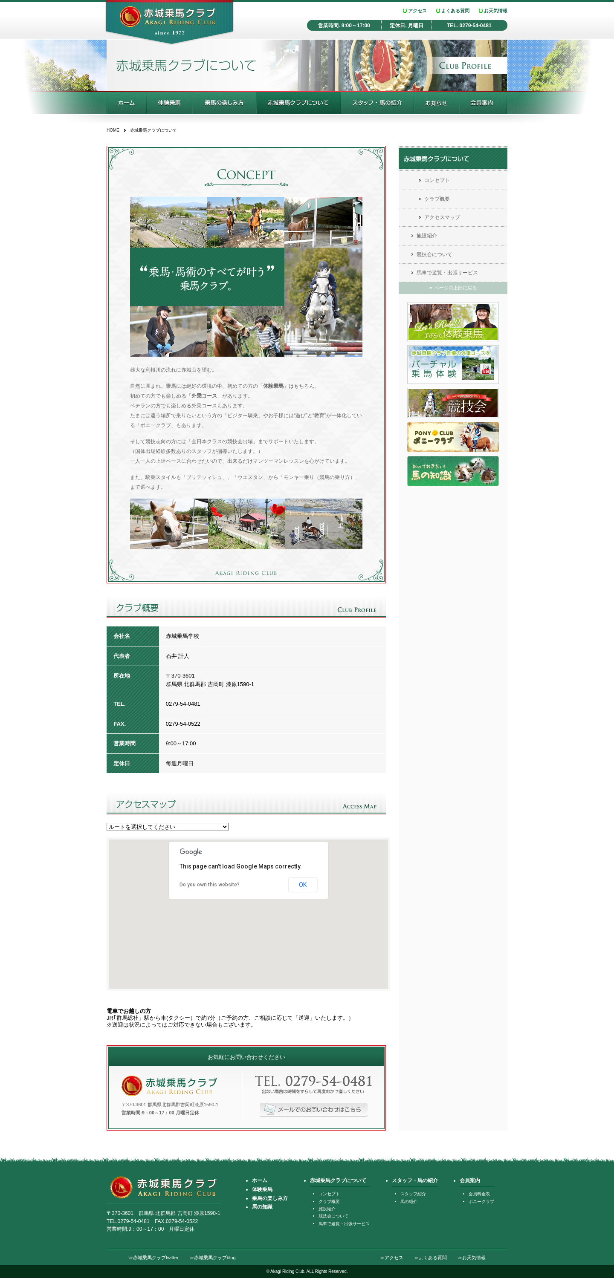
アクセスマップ (442, 217)
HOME (113, 130)
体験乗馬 (262, 1189)
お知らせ (436, 102)
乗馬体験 (169, 102)
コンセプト (437, 180)
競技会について (434, 254)
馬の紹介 (408, 1201)
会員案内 (483, 102)
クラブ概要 (437, 199)
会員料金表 (479, 1193)
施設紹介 (427, 236)
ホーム (127, 102)
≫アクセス (391, 1257)
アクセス (417, 10)
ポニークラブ (481, 1201)
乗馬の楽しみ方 (224, 102)
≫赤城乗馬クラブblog (212, 1257)
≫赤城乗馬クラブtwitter (153, 1257)
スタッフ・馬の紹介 (377, 102)
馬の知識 (262, 1207)
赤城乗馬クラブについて (298, 102)
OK (303, 884)
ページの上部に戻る (455, 287)
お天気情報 (495, 10)
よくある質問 (455, 10)
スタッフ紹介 (413, 1193)
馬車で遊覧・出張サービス (447, 273)
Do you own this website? (210, 885)
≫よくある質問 (430, 1257)
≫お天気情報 (472, 1257)
